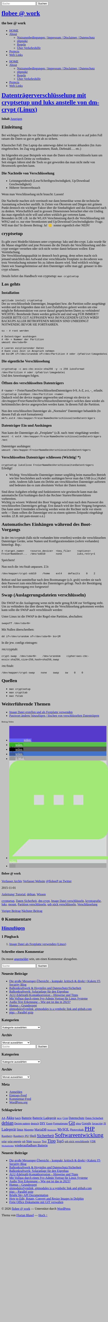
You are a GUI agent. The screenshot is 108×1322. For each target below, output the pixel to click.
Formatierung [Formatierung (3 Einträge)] (60, 1129)
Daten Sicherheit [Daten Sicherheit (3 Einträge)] (94, 1124)
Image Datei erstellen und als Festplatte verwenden (41, 718)
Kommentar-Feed (20, 1105)
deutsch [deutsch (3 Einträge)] (35, 1129)
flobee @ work (21, 13)
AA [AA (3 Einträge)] (3, 1124)
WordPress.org (18, 1108)
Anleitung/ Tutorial (13, 900)
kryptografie (93, 907)
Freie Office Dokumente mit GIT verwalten (36, 1208)
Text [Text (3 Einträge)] (44, 1147)
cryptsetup (8, 907)
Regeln (21, 44)
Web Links (16, 55)
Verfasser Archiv (12, 887)
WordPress (63, 1215)
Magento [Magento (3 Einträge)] (29, 1136)
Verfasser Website (34, 887)
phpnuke (22, 41)
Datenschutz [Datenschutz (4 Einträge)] (77, 1124)
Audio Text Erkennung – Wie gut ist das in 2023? (39, 1008)
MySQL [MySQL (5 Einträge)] (63, 1136)
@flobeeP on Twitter (59, 887)
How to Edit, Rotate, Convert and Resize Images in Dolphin (46, 1205)
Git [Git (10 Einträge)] (72, 1129)
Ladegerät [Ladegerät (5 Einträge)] (9, 1136)
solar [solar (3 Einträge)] (4, 1147)
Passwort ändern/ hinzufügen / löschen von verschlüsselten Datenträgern (54, 722)
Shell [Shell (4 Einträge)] (33, 1142)
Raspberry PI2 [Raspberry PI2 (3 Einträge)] (21, 1142)
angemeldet (21, 965)
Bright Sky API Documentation (28, 1201)
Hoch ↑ (43, 1221)
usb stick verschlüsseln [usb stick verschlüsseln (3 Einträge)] (77, 1147)
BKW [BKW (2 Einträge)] (59, 1125)
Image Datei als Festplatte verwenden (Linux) (37, 950)
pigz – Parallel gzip (21, 1018)
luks (4, 910)
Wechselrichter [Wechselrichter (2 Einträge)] (8, 1152)
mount (12, 910)
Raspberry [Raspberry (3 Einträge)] (7, 1142)
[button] (20, 746)
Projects (14, 51)
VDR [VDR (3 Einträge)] (93, 1147)
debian (31, 900)
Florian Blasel (25, 1221)
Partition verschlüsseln (32, 910)
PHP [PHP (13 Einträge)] (90, 1135)
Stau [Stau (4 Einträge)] (29, 1147)
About (13, 34)
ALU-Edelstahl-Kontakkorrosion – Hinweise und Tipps (43, 1001)
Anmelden (15, 1098)
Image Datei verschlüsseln (67, 907)
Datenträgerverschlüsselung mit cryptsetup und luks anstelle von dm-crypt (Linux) (50, 102)
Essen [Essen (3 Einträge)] (49, 1129)
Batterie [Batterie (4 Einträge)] (27, 1124)
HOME (13, 30)
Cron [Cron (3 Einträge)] (65, 1124)
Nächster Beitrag (31, 917)
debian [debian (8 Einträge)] (8, 1129)
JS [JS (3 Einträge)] (104, 1129)
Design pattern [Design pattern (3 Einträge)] (22, 1129)
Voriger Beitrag (11, 917)
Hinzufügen (13, 934)
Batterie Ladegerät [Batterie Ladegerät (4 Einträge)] (44, 1124)
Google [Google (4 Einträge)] (86, 1130)
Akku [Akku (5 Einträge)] (10, 1124)
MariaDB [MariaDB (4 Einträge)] (40, 1136)
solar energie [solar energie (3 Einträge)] (14, 1147)
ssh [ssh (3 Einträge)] (24, 1147)
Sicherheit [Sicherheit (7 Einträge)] (45, 1142)
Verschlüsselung (87, 910)
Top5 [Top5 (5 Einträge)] (60, 1147)
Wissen (41, 900)
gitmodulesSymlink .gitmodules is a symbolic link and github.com (50, 1015)
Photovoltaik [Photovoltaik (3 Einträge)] (77, 1136)
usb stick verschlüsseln (61, 910)
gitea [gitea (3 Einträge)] (78, 1129)
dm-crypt (44, 907)
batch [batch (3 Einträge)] (18, 1124)
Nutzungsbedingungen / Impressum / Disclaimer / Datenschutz (56, 37)
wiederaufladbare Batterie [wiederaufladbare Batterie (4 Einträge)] (31, 1152)
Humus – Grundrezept (23, 1011)
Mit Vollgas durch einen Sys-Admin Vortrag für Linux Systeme (48, 1005)
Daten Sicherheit (26, 907)
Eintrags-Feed (18, 1101)
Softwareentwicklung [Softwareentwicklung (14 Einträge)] (79, 1141)
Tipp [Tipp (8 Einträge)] (51, 1147)
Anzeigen (16, 118)
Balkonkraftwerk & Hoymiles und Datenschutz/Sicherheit (45, 994)
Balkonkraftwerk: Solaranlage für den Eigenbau (39, 998)
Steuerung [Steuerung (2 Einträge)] (37, 1148)
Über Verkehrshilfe (29, 48)
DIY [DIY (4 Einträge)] (42, 1130)
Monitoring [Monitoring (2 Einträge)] (52, 1136)
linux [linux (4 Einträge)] (20, 1136)
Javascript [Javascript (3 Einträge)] (97, 1129)
